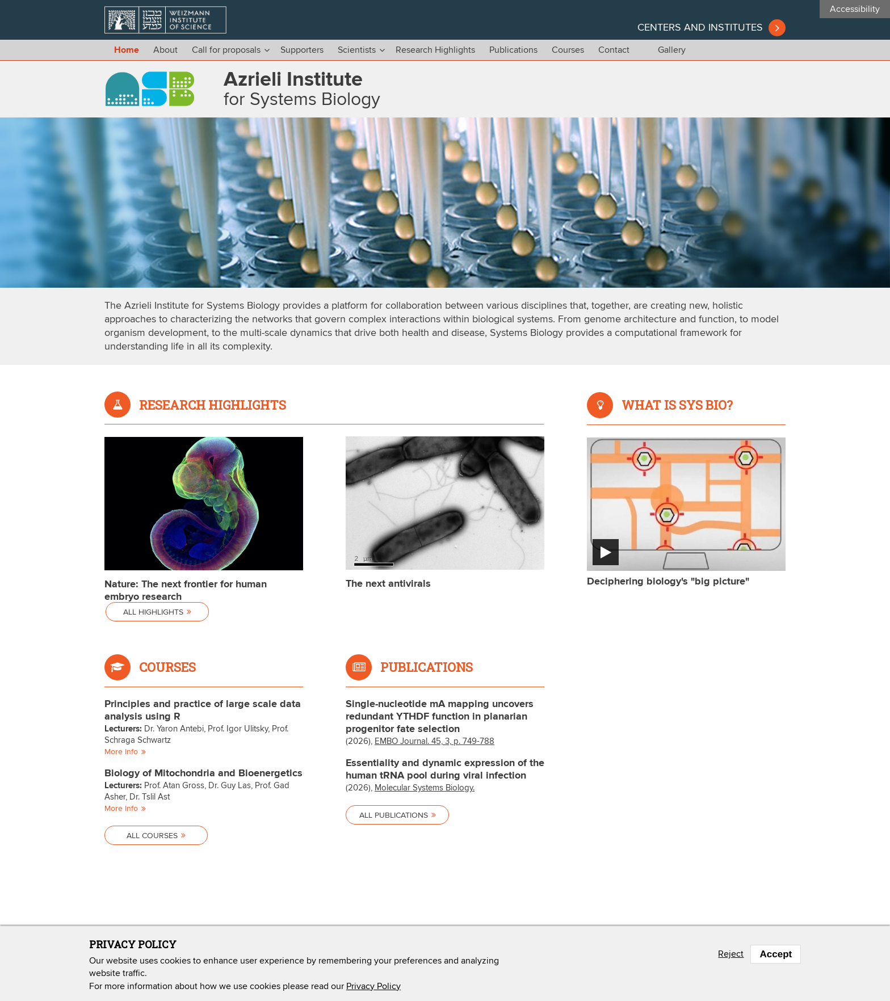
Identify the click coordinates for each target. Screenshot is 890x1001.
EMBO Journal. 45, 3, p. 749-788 (434, 741)
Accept (775, 954)
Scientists (357, 50)
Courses (568, 50)
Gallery (672, 50)
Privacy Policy (373, 986)
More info (124, 752)
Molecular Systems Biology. (425, 788)
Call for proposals (226, 50)
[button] (686, 512)
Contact (613, 50)
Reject (731, 953)
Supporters (302, 50)
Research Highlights (435, 50)
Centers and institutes (700, 28)
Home (126, 50)
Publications (513, 50)
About (165, 50)
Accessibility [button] (855, 9)
